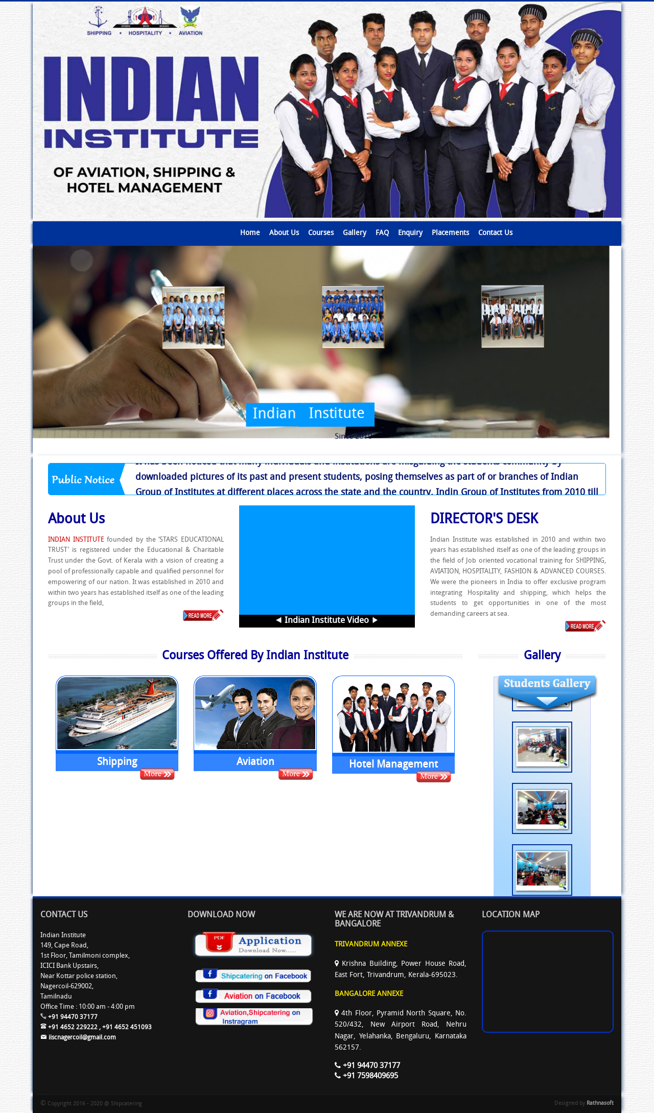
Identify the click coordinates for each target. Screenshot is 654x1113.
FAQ (382, 233)
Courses (321, 233)
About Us (284, 233)
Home (250, 233)
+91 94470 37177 (69, 1017)
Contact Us (495, 233)
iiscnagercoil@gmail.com (78, 1038)
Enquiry (410, 233)
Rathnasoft (600, 1103)
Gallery (354, 233)
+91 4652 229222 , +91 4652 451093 (96, 1028)
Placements (450, 233)
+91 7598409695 (366, 1076)
